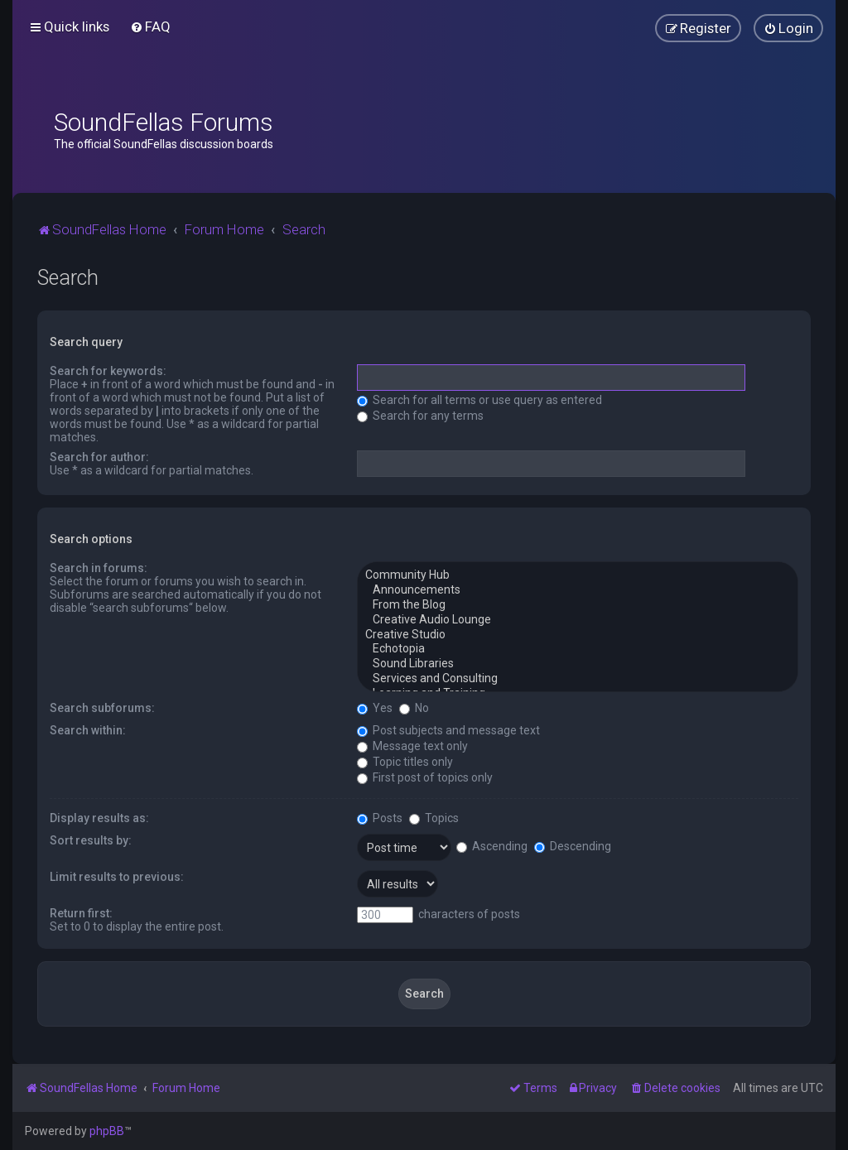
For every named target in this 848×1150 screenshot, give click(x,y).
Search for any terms (420, 415)
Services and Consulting (578, 678)
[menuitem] (150, 26)
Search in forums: (98, 568)
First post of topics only (425, 777)
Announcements (578, 590)
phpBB (106, 1131)
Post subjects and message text (448, 730)
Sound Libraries (578, 664)
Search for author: (99, 457)
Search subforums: (102, 708)
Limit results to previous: (117, 876)
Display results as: (99, 818)
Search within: (88, 730)
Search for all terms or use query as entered (479, 400)
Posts (379, 818)
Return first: (81, 913)
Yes (375, 708)
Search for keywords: (108, 371)
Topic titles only (405, 761)
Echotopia (578, 649)
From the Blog (578, 605)
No (414, 708)
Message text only (412, 746)
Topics (434, 818)
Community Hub (578, 575)
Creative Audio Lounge (578, 620)
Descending (572, 846)
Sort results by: (91, 840)
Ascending (492, 846)
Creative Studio (578, 635)
